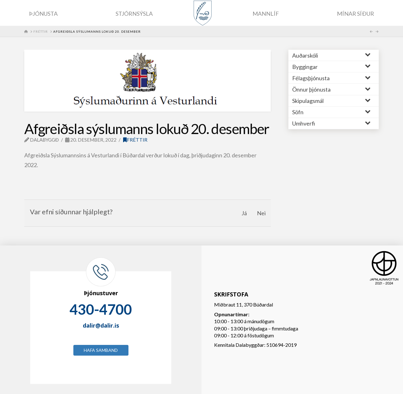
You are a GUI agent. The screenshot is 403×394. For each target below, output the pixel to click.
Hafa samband (101, 350)
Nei (261, 213)
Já (244, 213)
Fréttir (135, 140)
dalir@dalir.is (101, 325)
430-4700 (101, 309)
